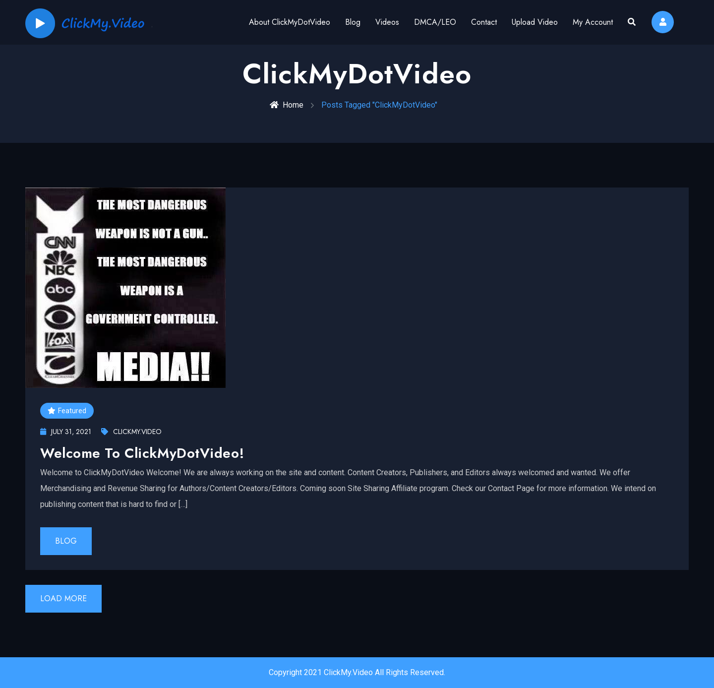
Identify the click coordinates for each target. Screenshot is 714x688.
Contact (484, 22)
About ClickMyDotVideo (289, 22)
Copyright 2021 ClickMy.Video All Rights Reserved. (357, 672)
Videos (387, 22)
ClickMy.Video (131, 432)
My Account (593, 22)
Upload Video (535, 22)
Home (286, 105)
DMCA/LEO (435, 22)
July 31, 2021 (65, 432)
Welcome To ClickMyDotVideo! (142, 453)
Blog (352, 22)
